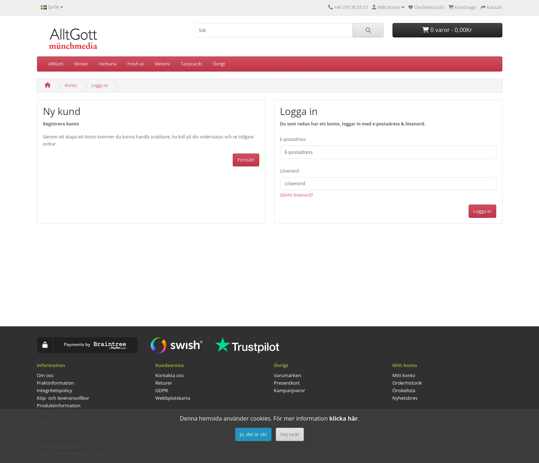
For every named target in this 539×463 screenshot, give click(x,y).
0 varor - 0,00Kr (447, 30)
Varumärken (287, 375)
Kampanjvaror (289, 390)
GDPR (161, 390)
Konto (71, 85)
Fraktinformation (55, 383)
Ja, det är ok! (253, 434)
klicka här (343, 418)
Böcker (81, 64)
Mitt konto (403, 375)
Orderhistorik (407, 383)
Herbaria (108, 64)
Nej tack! (289, 434)
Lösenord (289, 171)
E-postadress (293, 139)
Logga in (99, 85)
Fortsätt (245, 159)
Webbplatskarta (172, 398)
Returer (163, 383)
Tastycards (191, 64)
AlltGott (56, 64)
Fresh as (135, 64)
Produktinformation (59, 405)
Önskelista (403, 390)
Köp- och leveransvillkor (63, 398)
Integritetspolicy (54, 390)
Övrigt (219, 64)
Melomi (162, 64)
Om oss (45, 375)
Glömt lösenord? (296, 195)
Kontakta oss (169, 375)
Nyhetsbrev (405, 398)
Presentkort (287, 383)
